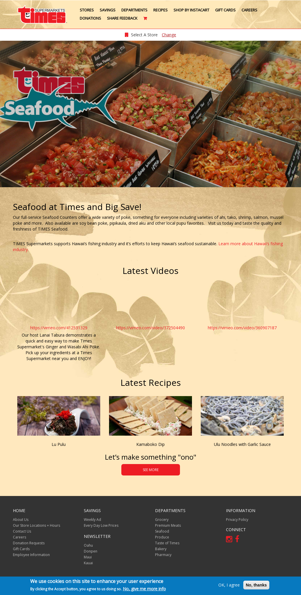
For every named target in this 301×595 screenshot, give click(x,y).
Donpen (90, 551)
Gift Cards (225, 10)
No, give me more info (144, 589)
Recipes (160, 10)
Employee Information (31, 554)
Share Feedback (122, 18)
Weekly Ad (92, 519)
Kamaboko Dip (150, 444)
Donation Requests (29, 543)
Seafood (162, 531)
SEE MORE (151, 469)
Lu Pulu (59, 444)
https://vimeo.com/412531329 (58, 327)
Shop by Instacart (191, 10)
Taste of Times (167, 543)
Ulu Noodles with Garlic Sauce (242, 444)
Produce (162, 537)
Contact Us (22, 531)
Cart (145, 20)
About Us (20, 519)
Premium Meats (168, 525)
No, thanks (256, 585)
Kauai (88, 562)
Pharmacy (163, 554)
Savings (107, 10)
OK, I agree (229, 585)
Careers (249, 10)
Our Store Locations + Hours (36, 525)
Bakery (160, 548)
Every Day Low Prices (101, 525)
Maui (88, 557)
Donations (90, 18)
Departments (134, 10)
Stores (87, 10)
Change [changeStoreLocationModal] (169, 34)
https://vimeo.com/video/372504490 (150, 327)
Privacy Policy (237, 519)
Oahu (88, 545)
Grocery (162, 519)
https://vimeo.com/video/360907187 (242, 327)
